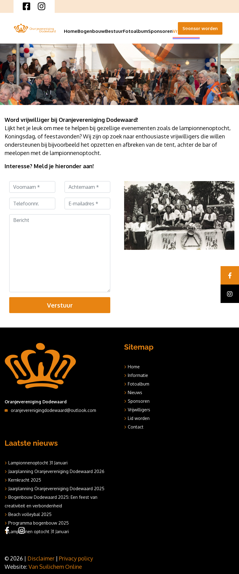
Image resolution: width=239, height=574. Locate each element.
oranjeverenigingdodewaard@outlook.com (53, 410)
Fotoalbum (135, 31)
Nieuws (135, 392)
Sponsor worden (200, 28)
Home (70, 31)
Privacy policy (76, 558)
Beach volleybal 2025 (30, 514)
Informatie (138, 375)
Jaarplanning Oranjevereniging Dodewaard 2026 (56, 471)
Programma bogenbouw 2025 (38, 523)
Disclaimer (40, 558)
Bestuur (114, 31)
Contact (135, 426)
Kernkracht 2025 (24, 480)
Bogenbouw (91, 31)
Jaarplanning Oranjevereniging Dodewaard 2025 (56, 488)
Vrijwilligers (186, 31)
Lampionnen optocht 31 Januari (38, 531)
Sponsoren (160, 31)
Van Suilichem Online (55, 566)
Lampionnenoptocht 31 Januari (38, 462)
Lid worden (139, 418)
